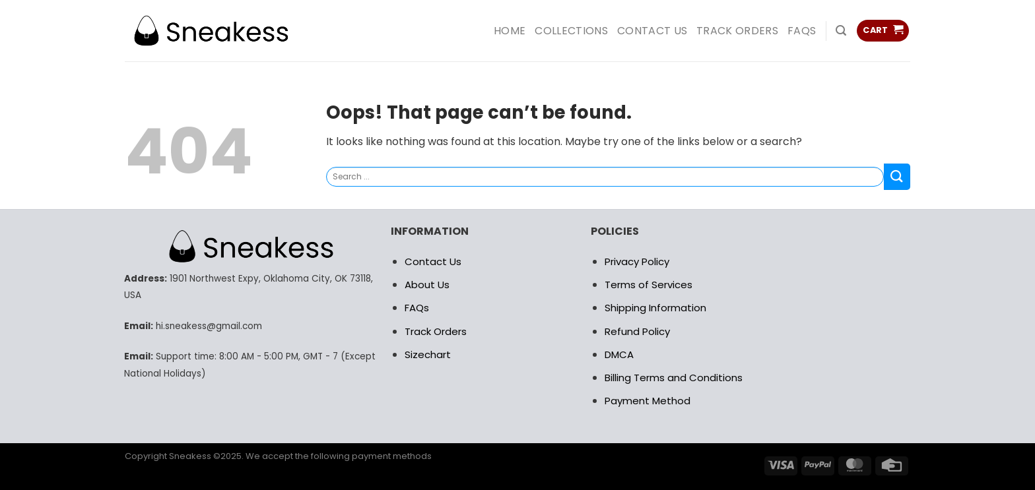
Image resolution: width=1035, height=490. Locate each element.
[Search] (841, 31)
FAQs (801, 30)
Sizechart (428, 354)
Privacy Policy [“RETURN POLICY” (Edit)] (637, 261)
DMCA (619, 354)
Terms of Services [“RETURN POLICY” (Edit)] (648, 284)
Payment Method (647, 401)
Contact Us (433, 261)
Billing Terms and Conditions (674, 377)
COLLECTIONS (571, 30)
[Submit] (897, 176)
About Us (427, 284)
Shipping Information (655, 308)
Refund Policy (637, 331)
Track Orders (737, 30)
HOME (509, 30)
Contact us (652, 30)
